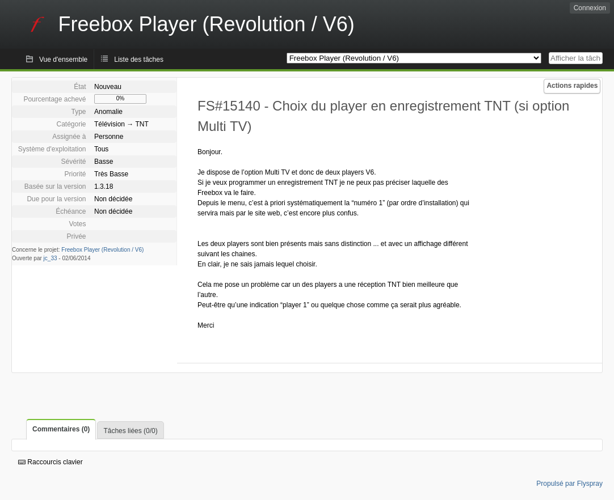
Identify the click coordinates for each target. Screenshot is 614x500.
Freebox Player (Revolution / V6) (102, 250)
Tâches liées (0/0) (130, 431)
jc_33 (50, 258)
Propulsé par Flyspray (569, 484)
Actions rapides (572, 86)
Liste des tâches (138, 59)
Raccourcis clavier (50, 462)
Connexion (590, 8)
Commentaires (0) (61, 429)
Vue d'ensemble (63, 59)
